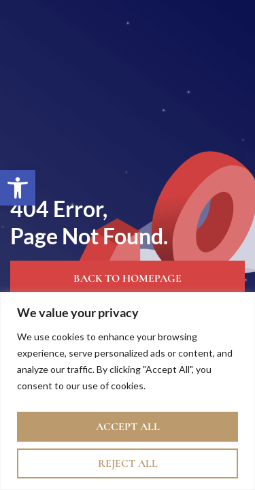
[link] (17, 188)
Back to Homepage (127, 278)
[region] (127, 391)
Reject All (128, 463)
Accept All (128, 427)
